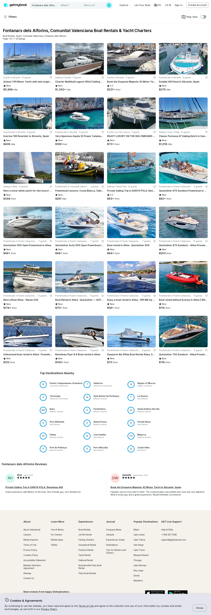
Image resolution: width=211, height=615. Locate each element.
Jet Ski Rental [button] (85, 534)
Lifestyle (110, 534)
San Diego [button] (139, 545)
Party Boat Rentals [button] (87, 573)
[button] (142, 5)
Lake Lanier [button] (139, 534)
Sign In (178, 5)
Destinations (112, 545)
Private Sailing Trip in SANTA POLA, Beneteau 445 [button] (34, 487)
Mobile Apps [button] (57, 539)
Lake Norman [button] (140, 565)
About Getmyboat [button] (31, 529)
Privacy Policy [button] (49, 609)
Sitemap (27, 573)
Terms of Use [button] (86, 605)
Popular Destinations (146, 521)
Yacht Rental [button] (84, 555)
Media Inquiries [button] (30, 539)
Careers (27, 534)
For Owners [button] (56, 534)
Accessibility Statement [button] (34, 560)
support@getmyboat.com (173, 539)
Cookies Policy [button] (30, 555)
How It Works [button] (57, 529)
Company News (113, 529)
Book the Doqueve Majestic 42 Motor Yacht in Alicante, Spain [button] (145, 487)
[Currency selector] (168, 5)
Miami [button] (136, 529)
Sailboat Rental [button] (86, 560)
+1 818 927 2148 (169, 534)
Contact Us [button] (28, 578)
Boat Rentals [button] (85, 529)
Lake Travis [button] (139, 550)
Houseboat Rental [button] (87, 545)
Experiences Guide (115, 539)
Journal (110, 521)
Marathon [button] (138, 580)
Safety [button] (54, 545)
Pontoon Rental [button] (86, 550)
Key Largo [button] (138, 570)
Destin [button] (137, 575)
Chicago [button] (138, 560)
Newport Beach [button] (141, 555)
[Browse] (125, 5)
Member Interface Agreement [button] (32, 566)
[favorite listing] (51, 77)
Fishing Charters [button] (86, 539)
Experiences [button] (86, 521)
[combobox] (44, 5)
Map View (189, 16)
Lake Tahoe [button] (139, 539)
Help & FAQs (167, 529)
